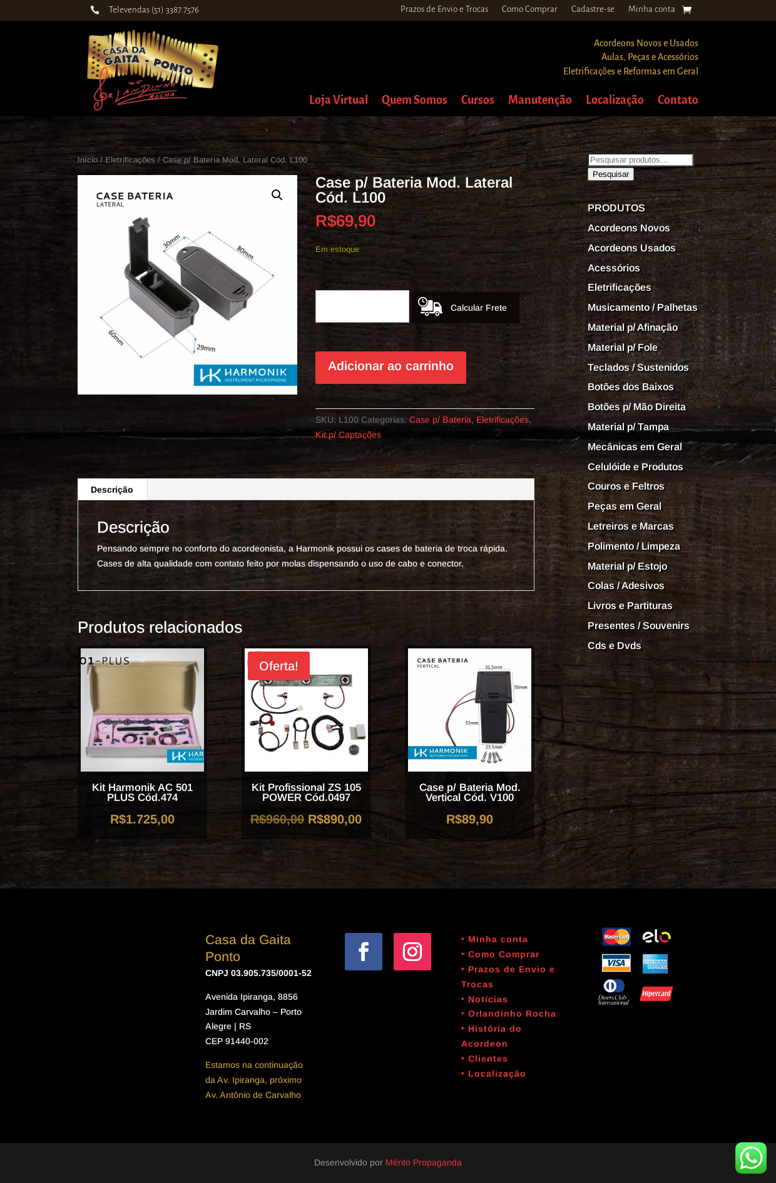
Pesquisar (611, 174)
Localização (615, 101)
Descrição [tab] (112, 490)
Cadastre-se (593, 9)
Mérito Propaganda (423, 1162)
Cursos (477, 101)
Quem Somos (414, 101)
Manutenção (540, 101)
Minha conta (651, 9)
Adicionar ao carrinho (391, 366)
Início (88, 159)
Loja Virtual (338, 101)
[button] (277, 195)
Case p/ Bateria (440, 420)
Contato (678, 101)
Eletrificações (130, 159)
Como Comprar (530, 9)
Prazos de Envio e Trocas (444, 9)
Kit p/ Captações (348, 435)
